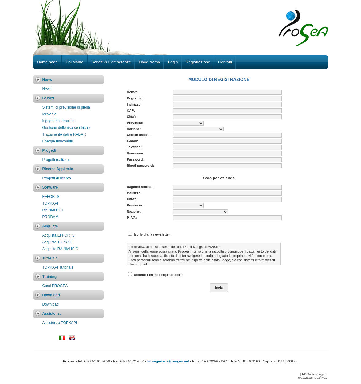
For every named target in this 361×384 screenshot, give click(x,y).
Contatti (225, 62)
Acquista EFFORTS (58, 235)
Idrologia (49, 114)
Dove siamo (149, 62)
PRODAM (50, 217)
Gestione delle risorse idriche (66, 128)
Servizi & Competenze (111, 62)
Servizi (48, 98)
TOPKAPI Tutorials (57, 267)
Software (50, 187)
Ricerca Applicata (57, 169)
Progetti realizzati (56, 160)
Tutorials (50, 258)
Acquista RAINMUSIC (60, 249)
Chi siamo (75, 62)
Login (173, 62)
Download (51, 295)
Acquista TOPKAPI (57, 242)
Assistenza (52, 313)
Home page (47, 62)
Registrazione (198, 62)
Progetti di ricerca (56, 178)
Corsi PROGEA (55, 286)
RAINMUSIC (52, 210)
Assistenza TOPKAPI (59, 323)
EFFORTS (51, 196)
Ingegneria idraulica (58, 121)
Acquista (50, 226)
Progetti (49, 150)
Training (49, 276)
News (47, 80)
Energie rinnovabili (57, 141)
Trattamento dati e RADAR (64, 134)
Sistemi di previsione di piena (66, 107)
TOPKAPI (50, 203)
